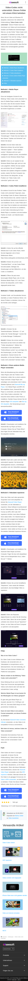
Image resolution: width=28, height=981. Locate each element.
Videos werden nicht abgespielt (12, 878)
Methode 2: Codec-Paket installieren (13, 70)
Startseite (4, 936)
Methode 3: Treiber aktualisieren (12, 73)
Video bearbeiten (14, 818)
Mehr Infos (14, 979)
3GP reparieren (7, 860)
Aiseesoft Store (9, 949)
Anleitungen (10, 936)
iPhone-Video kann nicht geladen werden (15, 895)
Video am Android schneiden (11, 913)
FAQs (5, 83)
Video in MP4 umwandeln (8, 779)
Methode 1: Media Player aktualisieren (14, 67)
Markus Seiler (19, 815)
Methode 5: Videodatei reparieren (13, 80)
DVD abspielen (14, 401)
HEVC (4, 930)
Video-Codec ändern (9, 842)
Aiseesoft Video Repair (15, 502)
